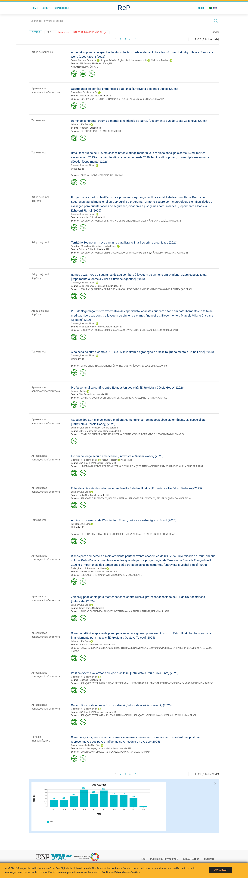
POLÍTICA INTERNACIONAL (115, 466)
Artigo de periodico (42, 52)
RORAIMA (145, 752)
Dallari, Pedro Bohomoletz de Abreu (88, 568)
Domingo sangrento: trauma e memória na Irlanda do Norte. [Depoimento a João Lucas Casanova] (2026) (139, 120)
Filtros (36, 32)
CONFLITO (116, 131)
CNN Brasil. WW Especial (91, 463)
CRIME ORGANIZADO (129, 220)
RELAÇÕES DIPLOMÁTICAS (94, 498)
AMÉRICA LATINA (172, 715)
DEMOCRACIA (117, 575)
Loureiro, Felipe (78, 391)
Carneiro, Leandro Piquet (83, 165)
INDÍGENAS (110, 752)
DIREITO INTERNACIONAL (154, 397)
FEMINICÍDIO (116, 175)
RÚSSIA (165, 611)
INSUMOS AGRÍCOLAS (130, 366)
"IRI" (51, 32)
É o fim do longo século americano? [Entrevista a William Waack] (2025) (117, 456)
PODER (97, 466)
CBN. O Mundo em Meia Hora (93, 431)
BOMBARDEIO (148, 434)
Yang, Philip (126, 460)
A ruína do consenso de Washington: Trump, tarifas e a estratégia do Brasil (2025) (123, 520)
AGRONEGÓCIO (110, 366)
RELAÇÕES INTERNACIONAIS (144, 466)
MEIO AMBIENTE (134, 575)
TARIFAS (108, 534)
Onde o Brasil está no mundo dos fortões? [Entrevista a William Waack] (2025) (121, 705)
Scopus (104, 60)
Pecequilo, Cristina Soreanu (104, 427)
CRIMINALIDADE (89, 175)
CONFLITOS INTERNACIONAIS (105, 99)
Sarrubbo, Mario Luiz (81, 246)
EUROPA (191, 466)
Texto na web (38, 120)
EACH (105, 63)
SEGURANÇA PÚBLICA (92, 220)
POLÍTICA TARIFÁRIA (172, 648)
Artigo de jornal (40, 242)
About (46, 8)
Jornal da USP (86, 217)
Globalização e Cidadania (91, 571)
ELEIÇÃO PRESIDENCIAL (118, 683)
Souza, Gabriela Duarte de (83, 60)
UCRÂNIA (156, 611)
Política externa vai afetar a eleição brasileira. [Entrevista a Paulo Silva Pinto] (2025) (124, 673)
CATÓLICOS (86, 131)
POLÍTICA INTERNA (118, 498)
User (201, 8)
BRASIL (146, 252)
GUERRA (85, 99)
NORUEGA (135, 752)
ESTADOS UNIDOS (135, 99)
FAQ (144, 859)
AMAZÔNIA (123, 752)
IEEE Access (85, 63)
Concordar (220, 869)
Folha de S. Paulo (87, 249)
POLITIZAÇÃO (178, 289)
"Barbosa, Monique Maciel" (90, 32)
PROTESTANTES (101, 131)
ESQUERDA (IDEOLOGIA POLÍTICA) (173, 498)
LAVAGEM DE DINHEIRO (137, 289)
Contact (209, 859)
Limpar (215, 32)
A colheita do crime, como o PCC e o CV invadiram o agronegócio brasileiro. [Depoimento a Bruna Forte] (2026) (142, 352)
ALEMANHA (158, 99)
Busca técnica (191, 859)
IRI (110, 63)
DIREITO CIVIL (111, 220)
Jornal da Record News (90, 644)
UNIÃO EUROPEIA (89, 648)
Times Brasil (85, 608)
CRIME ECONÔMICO (160, 289)
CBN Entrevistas (87, 394)
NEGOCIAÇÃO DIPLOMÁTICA (170, 434)
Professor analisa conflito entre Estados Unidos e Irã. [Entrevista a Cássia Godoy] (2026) (128, 387)
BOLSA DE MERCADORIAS (154, 366)
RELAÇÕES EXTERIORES (93, 683)
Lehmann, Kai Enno (80, 124)
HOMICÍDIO (103, 175)
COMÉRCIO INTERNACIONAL (127, 534)
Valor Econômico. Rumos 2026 (94, 286)
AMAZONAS (170, 252)
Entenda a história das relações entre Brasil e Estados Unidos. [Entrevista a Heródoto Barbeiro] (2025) (136, 488)
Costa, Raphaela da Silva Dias (85, 745)
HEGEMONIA (87, 466)
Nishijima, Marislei (160, 60)
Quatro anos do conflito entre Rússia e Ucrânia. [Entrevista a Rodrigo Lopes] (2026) (124, 88)
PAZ (123, 99)
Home (34, 8)
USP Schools (62, 8)
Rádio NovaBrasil (87, 495)
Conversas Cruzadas (89, 95)
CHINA (148, 99)
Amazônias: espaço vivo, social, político (98, 748)
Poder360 (83, 128)
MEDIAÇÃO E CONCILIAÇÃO (154, 220)
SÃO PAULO (157, 252)
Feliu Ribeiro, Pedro (80, 524)
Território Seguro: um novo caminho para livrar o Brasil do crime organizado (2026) (124, 242)
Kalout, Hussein (109, 460)
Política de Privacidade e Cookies (121, 872)
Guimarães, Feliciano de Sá (84, 92)
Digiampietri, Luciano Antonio (132, 60)
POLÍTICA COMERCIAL (92, 534)
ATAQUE (136, 397)
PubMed (113, 60)
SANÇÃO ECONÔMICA (92, 611)
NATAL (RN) (175, 220)
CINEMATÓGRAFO (89, 67)
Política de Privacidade (164, 859)
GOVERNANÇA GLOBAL (92, 752)
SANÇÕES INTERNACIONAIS (118, 611)
